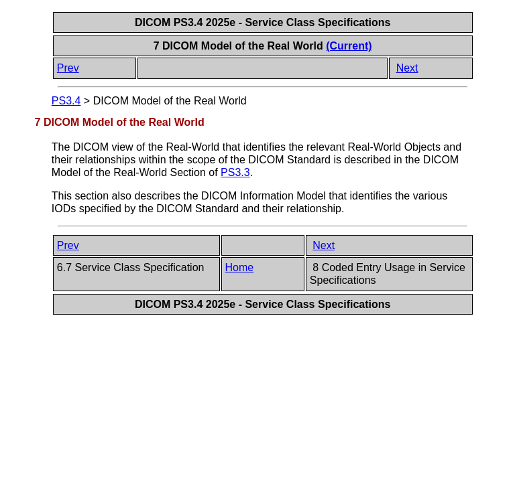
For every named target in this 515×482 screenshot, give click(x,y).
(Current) (348, 46)
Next (407, 68)
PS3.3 (235, 172)
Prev (68, 68)
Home (239, 267)
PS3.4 (66, 100)
